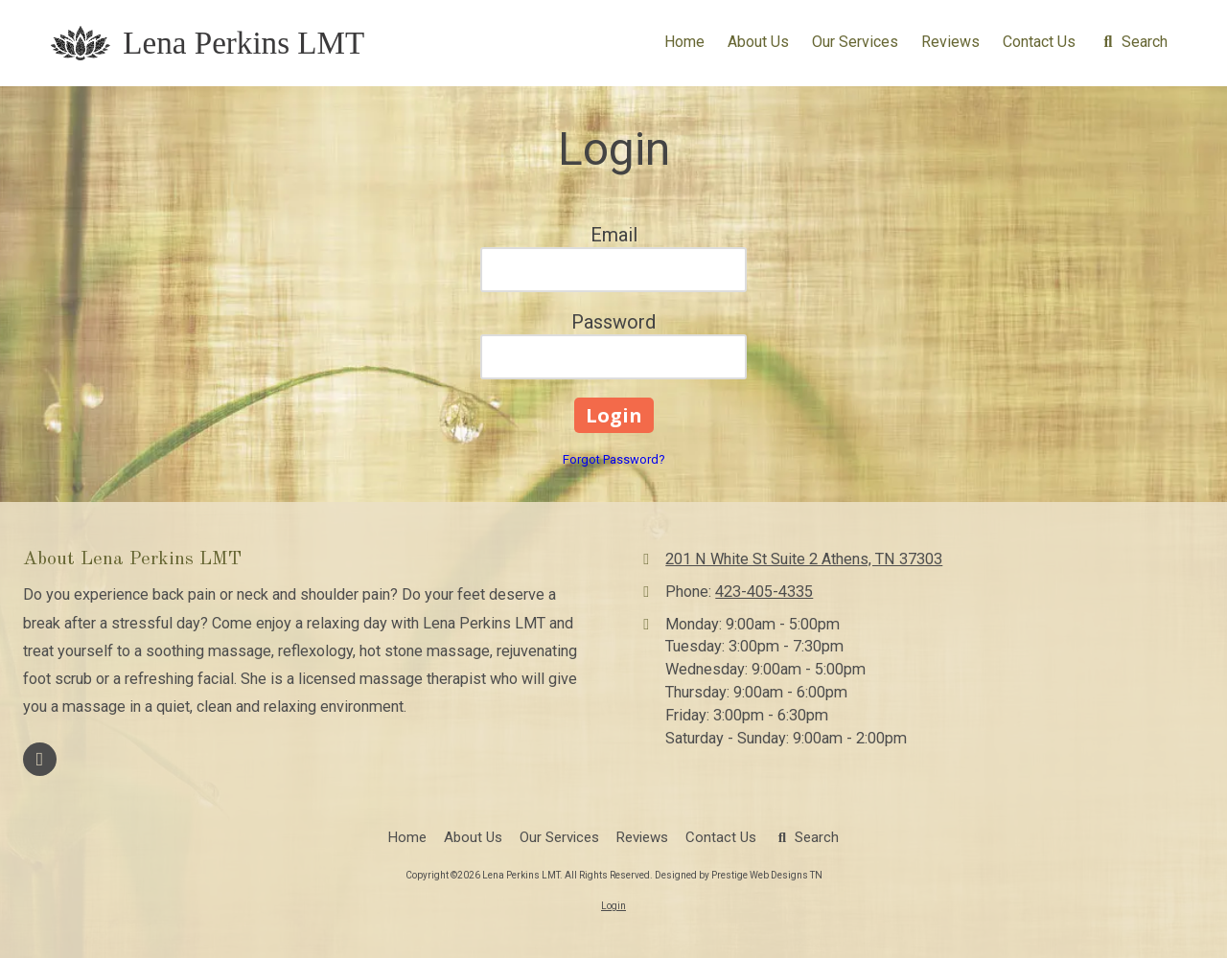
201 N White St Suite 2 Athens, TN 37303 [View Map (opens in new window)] (803, 559)
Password (613, 321)
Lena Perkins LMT (243, 42)
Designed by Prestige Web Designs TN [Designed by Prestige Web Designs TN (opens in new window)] (738, 875)
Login (613, 906)
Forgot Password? (614, 459)
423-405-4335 (764, 591)
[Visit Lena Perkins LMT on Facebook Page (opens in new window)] (40, 759)
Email (613, 234)
